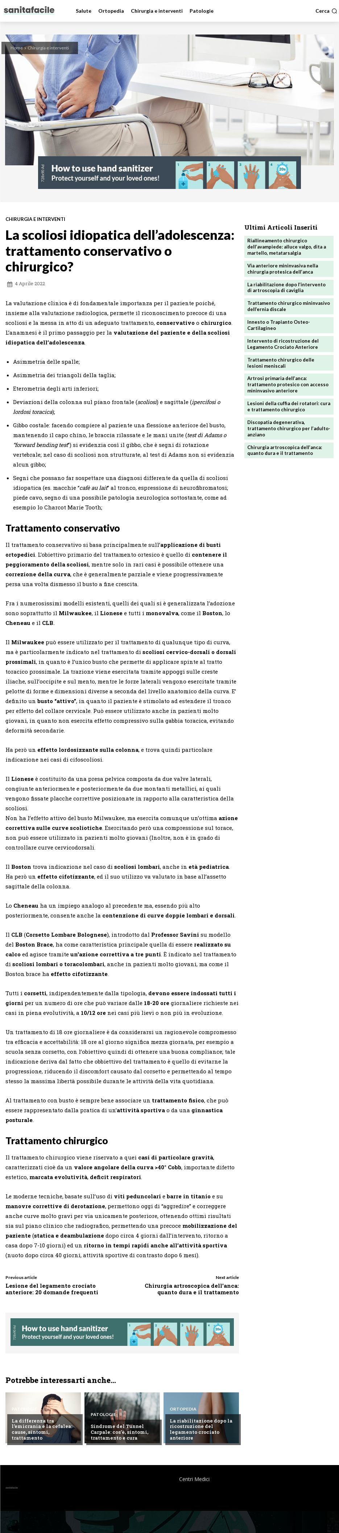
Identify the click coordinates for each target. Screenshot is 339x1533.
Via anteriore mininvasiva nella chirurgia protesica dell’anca (282, 269)
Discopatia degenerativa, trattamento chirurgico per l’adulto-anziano (288, 428)
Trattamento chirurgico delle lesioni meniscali (280, 363)
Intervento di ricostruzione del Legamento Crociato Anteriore (283, 344)
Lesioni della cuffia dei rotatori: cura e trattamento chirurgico (288, 406)
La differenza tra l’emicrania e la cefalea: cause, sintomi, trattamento (42, 1429)
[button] (326, 11)
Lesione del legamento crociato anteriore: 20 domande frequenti (51, 1289)
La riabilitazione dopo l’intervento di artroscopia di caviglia (286, 288)
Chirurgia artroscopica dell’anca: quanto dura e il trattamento (192, 1289)
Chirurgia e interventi (48, 48)
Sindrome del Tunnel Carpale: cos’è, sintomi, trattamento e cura (119, 1432)
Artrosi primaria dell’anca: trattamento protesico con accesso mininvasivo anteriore (287, 384)
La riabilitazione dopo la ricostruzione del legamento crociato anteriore (201, 1429)
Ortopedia (183, 1409)
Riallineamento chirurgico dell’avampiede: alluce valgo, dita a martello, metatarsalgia (286, 247)
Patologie (24, 1409)
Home (17, 48)
